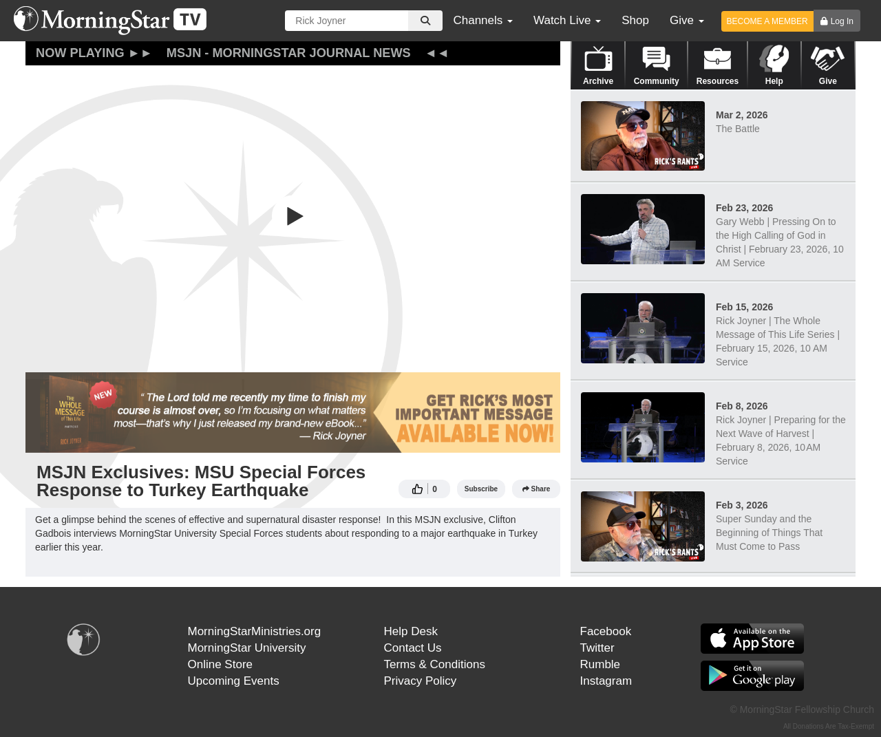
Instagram (606, 680)
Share (536, 489)
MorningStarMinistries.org (254, 631)
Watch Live (567, 20)
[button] (293, 216)
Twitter (597, 647)
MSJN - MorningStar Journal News (289, 53)
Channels (483, 20)
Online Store (220, 664)
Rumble (600, 664)
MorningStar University (247, 647)
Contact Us (413, 647)
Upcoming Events (233, 680)
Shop (635, 20)
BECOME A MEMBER (767, 21)
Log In (842, 21)
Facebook (606, 631)
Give (687, 20)
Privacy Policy (420, 680)
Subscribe (481, 489)
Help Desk (411, 631)
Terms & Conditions (434, 664)
